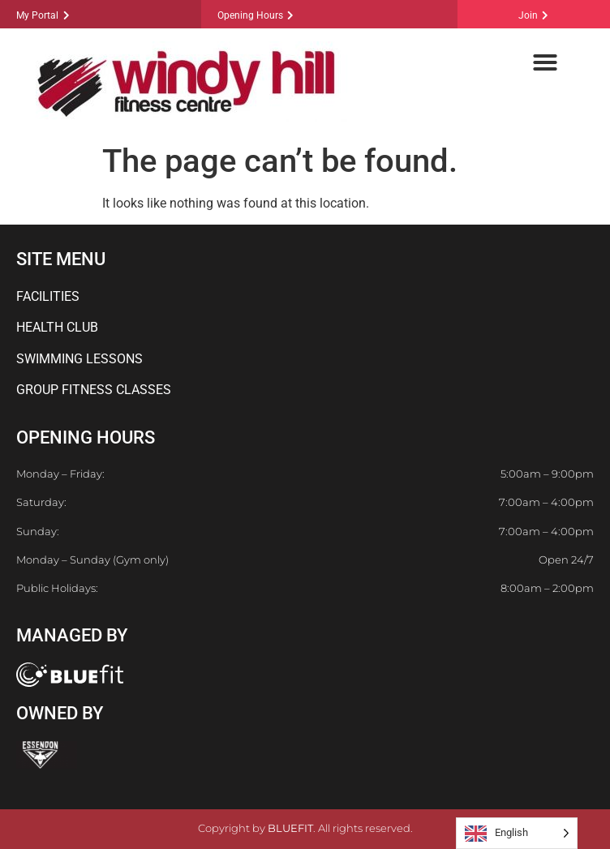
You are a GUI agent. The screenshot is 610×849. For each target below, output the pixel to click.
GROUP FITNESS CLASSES (93, 389)
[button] (545, 62)
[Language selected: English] (517, 833)
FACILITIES (47, 296)
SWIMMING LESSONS (79, 359)
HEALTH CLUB (57, 327)
